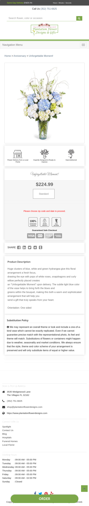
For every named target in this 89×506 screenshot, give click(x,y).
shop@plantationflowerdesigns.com (24, 407)
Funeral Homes (10, 441)
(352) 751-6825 (49, 9)
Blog (4, 434)
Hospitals (7, 437)
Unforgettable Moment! (41, 56)
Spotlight (6, 426)
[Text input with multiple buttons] (41, 18)
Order (44, 499)
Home (7, 56)
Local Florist (8, 445)
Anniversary (19, 56)
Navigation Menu (12, 44)
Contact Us (7, 430)
